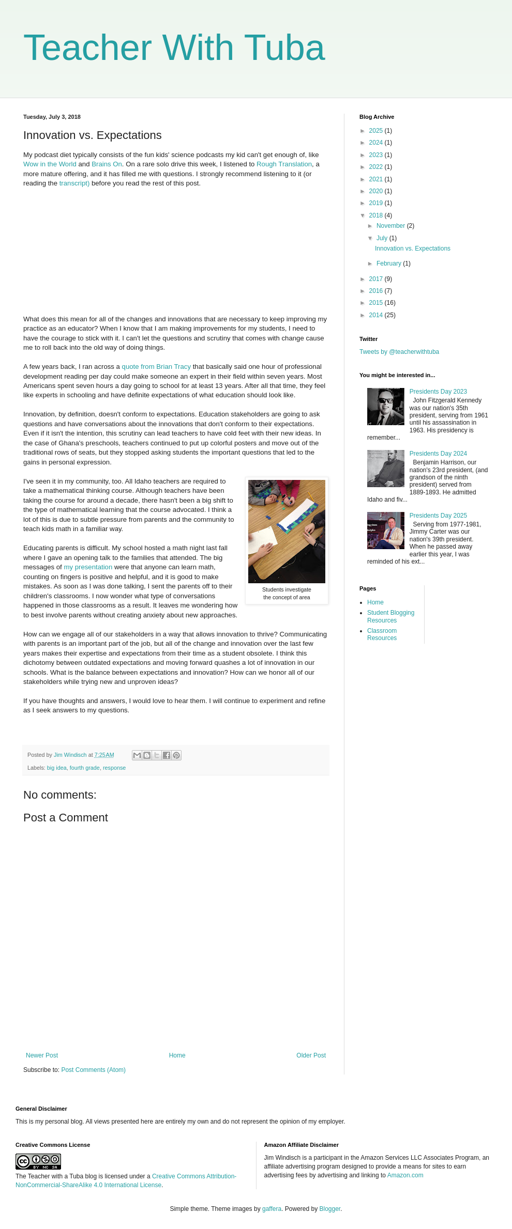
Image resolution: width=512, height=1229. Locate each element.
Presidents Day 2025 (438, 515)
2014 (377, 315)
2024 (377, 142)
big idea (57, 768)
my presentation (88, 567)
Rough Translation (284, 164)
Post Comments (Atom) (93, 1070)
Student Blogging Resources (390, 616)
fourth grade (85, 768)
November (392, 225)
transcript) (74, 183)
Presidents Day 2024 (438, 453)
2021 (377, 179)
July (383, 238)
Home (177, 1055)
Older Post (311, 1055)
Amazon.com (405, 1175)
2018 (377, 215)
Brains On (107, 164)
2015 (377, 302)
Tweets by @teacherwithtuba (399, 351)
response (114, 768)
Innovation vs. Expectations (412, 248)
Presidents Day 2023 (438, 391)
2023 (377, 155)
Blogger (330, 1208)
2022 (377, 166)
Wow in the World (50, 164)
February (390, 263)
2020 (377, 191)
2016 (377, 290)
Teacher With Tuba (174, 47)
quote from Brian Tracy (156, 366)
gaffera (271, 1208)
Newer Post (42, 1055)
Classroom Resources (382, 634)
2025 (377, 130)
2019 (377, 203)
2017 (377, 279)
